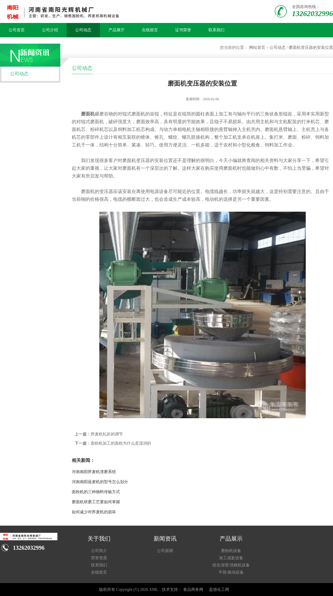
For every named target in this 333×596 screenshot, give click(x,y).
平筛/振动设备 (231, 572)
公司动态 (83, 30)
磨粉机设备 (231, 551)
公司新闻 (165, 551)
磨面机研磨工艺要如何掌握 (96, 502)
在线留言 (150, 30)
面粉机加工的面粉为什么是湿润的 (121, 443)
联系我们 (216, 30)
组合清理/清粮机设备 (231, 565)
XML (153, 589)
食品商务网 (193, 589)
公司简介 (99, 551)
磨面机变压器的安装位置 (311, 47)
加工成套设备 (231, 558)
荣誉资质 (99, 558)
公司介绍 (50, 30)
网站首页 (257, 47)
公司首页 (17, 30)
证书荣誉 (183, 30)
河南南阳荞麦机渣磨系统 (94, 472)
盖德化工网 (219, 589)
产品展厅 (117, 30)
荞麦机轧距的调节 (107, 434)
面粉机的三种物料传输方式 (96, 492)
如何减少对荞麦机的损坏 (94, 512)
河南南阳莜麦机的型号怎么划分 (100, 482)
